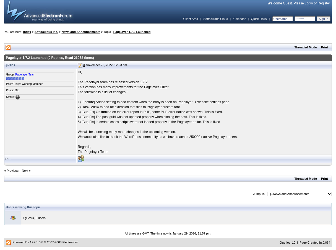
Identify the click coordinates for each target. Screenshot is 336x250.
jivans (10, 65)
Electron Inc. (70, 242)
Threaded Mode (306, 47)
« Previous (11, 170)
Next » (26, 170)
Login (309, 3)
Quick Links (259, 18)
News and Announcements (81, 31)
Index (27, 31)
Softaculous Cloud (215, 18)
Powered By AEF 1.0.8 (27, 242)
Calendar (239, 18)
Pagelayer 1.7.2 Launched (132, 31)
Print (324, 47)
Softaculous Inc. (46, 31)
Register (324, 3)
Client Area (190, 18)
